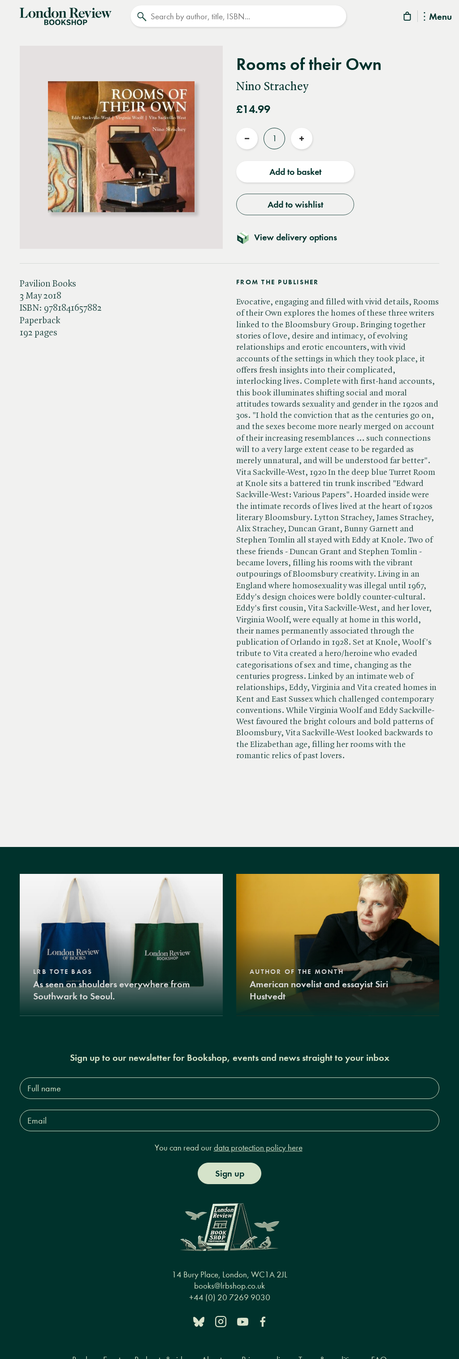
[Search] (238, 16)
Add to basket (295, 171)
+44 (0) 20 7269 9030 (229, 1297)
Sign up (229, 1173)
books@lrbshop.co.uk (229, 1286)
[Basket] (408, 17)
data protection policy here (258, 1147)
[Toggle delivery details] (292, 237)
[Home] (66, 15)
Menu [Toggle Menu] (438, 17)
